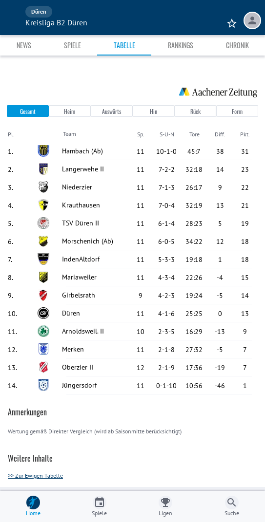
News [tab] (24, 45)
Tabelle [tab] (124, 45)
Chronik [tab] (237, 45)
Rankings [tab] (180, 45)
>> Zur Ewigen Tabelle (35, 475)
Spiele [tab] (72, 45)
